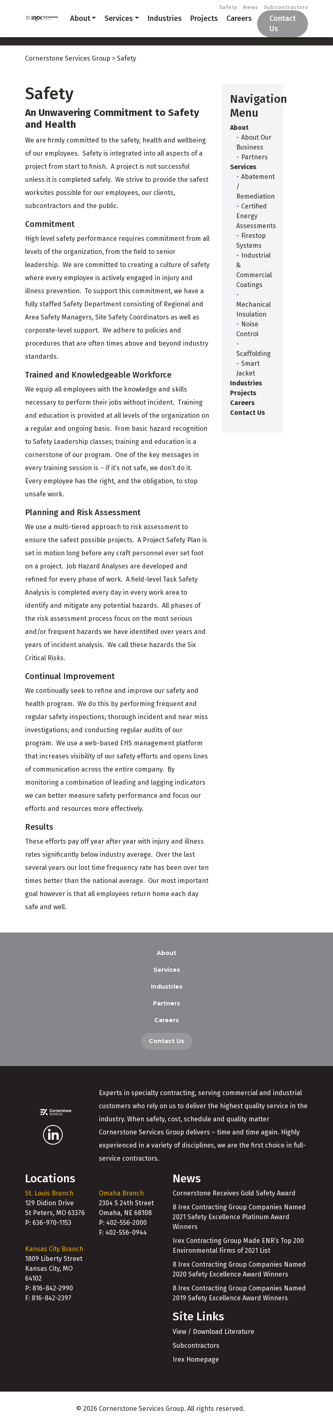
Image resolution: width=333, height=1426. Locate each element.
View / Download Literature (213, 1331)
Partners (254, 157)
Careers (239, 18)
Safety (228, 7)
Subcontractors (286, 7)
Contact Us (282, 23)
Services (119, 18)
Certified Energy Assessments (256, 216)
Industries (165, 18)
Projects (204, 18)
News (250, 7)
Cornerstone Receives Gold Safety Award (234, 1193)
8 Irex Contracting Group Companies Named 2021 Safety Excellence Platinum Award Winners (239, 1217)
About (80, 18)
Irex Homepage (196, 1359)
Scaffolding (253, 354)
